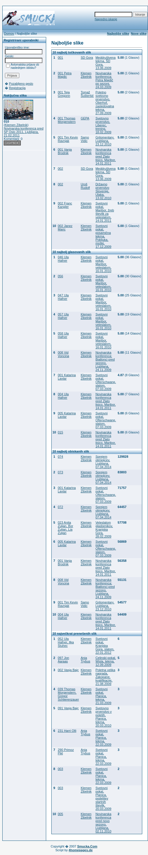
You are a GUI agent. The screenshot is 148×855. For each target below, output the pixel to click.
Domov (9, 33)
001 (60, 57)
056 (60, 276)
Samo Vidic (85, 139)
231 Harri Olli (67, 730)
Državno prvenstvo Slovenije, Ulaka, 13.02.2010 (103, 191)
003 (60, 769)
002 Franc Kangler (65, 205)
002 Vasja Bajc (68, 670)
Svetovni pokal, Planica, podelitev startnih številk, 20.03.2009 (103, 798)
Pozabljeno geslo (21, 83)
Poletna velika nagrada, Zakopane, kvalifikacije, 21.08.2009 (105, 677)
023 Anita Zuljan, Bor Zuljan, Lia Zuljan (65, 528)
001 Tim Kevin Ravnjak (68, 139)
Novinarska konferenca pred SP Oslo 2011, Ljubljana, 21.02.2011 (24, 132)
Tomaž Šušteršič (87, 94)
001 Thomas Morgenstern (67, 120)
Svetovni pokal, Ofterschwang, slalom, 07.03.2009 (105, 382)
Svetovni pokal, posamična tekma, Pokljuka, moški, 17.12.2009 (103, 236)
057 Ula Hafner (63, 316)
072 (60, 507)
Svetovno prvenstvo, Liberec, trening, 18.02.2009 (103, 125)
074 (60, 456)
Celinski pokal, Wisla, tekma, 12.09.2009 (105, 661)
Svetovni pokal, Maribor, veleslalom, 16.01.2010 (103, 264)
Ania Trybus (85, 659)
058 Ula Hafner (63, 335)
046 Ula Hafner (63, 258)
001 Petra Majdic (65, 74)
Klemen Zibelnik (16, 125)
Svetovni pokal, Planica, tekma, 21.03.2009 (103, 696)
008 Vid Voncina (63, 354)
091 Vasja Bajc (68, 708)
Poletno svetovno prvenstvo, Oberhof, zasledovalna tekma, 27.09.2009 (104, 103)
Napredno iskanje (106, 19)
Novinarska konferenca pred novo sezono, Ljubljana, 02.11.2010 (103, 822)
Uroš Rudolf (85, 185)
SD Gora (87, 57)
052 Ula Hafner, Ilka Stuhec (66, 642)
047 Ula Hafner (63, 296)
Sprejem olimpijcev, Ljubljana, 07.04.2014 (103, 462)
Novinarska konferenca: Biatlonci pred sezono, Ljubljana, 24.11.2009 (105, 361)
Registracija (17, 88)
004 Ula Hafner (63, 395)
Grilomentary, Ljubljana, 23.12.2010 (104, 141)
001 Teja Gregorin (64, 94)
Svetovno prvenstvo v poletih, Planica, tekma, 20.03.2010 (103, 716)
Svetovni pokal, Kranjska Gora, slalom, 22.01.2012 (104, 645)
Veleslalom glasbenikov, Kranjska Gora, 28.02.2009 (104, 529)
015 (60, 432)
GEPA (85, 118)
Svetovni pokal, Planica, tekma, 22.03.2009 (103, 737)
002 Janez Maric (65, 227)
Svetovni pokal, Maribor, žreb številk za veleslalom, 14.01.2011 (104, 212)
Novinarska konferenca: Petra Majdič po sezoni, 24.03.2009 (104, 80)
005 (60, 814)
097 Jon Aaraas (63, 659)
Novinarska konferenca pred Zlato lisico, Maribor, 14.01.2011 (105, 156)
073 (60, 472)
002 (60, 168)
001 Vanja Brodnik (65, 151)
